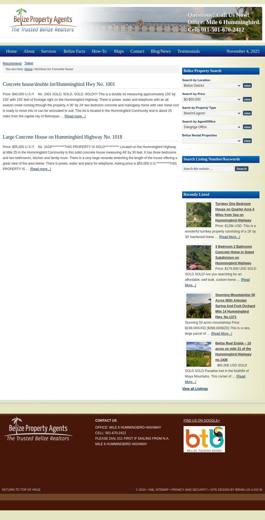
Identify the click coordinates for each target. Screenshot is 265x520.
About (29, 51)
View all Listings (195, 389)
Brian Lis (242, 489)
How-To (100, 50)
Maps (119, 51)
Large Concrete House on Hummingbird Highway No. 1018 (62, 137)
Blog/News (161, 51)
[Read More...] (229, 237)
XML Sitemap (159, 489)
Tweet (28, 63)
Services (49, 50)
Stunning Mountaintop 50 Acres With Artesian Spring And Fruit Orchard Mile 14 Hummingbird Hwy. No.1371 (235, 306)
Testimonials (188, 51)
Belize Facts (74, 51)
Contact (137, 51)
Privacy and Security (189, 489)
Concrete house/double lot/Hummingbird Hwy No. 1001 (59, 84)
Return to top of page (21, 489)
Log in (257, 489)
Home (11, 51)
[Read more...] (75, 116)
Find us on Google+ (202, 421)
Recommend (12, 63)
